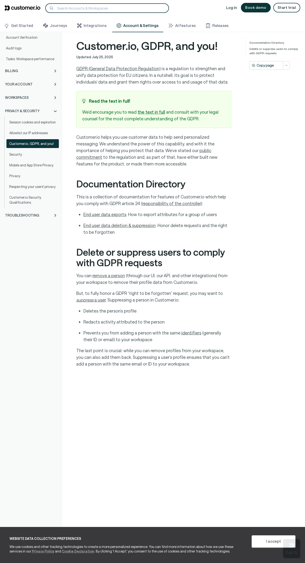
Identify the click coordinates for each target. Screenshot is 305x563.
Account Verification (21, 37)
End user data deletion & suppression (119, 225)
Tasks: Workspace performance (30, 59)
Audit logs (13, 48)
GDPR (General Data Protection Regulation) (118, 68)
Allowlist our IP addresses (28, 133)
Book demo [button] (255, 7)
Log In (231, 7)
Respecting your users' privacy (32, 187)
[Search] (107, 8)
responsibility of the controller (171, 203)
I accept (273, 541)
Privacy (14, 176)
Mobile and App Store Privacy (31, 165)
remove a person (108, 275)
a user (91, 300)
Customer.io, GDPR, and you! (31, 144)
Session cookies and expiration (32, 122)
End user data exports (104, 214)
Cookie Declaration (78, 551)
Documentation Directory (266, 42)
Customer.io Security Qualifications (25, 199)
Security (15, 154)
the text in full (151, 112)
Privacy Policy (42, 551)
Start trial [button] (287, 7)
